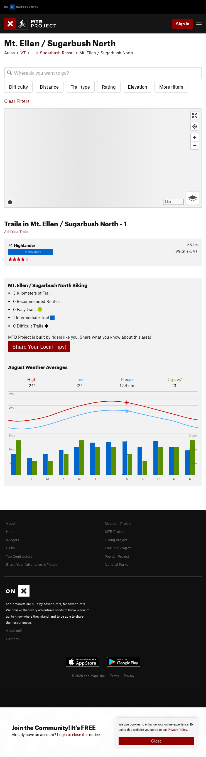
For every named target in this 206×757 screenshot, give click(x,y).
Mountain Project (118, 523)
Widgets (12, 540)
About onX (14, 630)
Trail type (80, 86)
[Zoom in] (195, 137)
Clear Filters (17, 101)
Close (156, 740)
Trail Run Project (118, 548)
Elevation (137, 86)
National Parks (116, 564)
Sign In (182, 23)
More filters (171, 86)
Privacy (129, 676)
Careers (12, 639)
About (10, 523)
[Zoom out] (195, 145)
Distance (49, 86)
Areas (9, 52)
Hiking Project (116, 540)
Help (9, 531)
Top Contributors (19, 556)
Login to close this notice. (79, 734)
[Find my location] (195, 126)
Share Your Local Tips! (39, 346)
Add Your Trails (16, 231)
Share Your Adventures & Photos (31, 564)
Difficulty (18, 86)
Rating (109, 86)
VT (23, 52)
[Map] (103, 158)
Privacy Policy (177, 730)
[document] (156, 733)
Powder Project (117, 556)
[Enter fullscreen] (195, 115)
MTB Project (114, 531)
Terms (114, 676)
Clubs (10, 548)
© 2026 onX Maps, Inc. (89, 676)
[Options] (192, 198)
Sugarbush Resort (57, 52)
